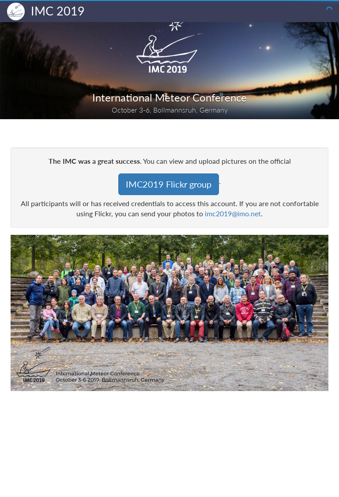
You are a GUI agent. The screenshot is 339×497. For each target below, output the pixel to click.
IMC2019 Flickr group (168, 184)
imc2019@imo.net (233, 213)
